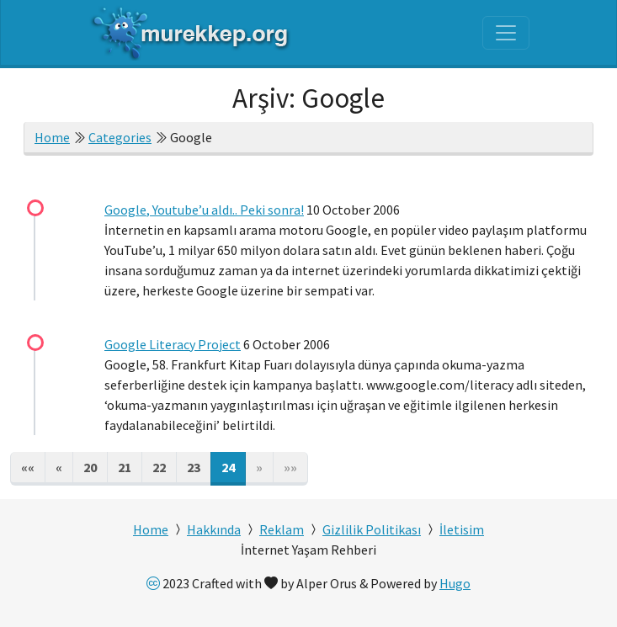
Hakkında (214, 529)
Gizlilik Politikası (371, 529)
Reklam (281, 529)
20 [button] (90, 467)
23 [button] (193, 467)
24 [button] (228, 467)
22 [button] (159, 467)
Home (52, 137)
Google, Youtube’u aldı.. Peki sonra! (204, 209)
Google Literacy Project (172, 344)
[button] (27, 469)
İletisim (461, 529)
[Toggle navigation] (505, 33)
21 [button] (124, 467)
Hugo (455, 583)
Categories (120, 137)
